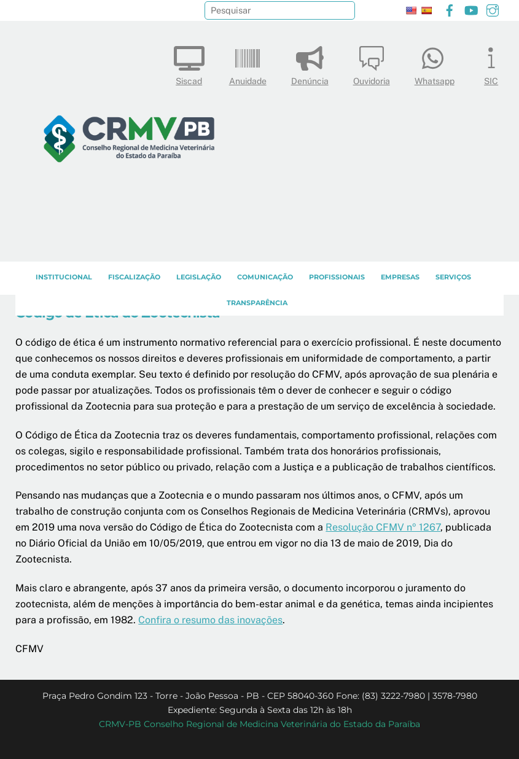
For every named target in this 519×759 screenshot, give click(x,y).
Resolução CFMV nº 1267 (383, 527)
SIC (491, 63)
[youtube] (471, 9)
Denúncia (310, 63)
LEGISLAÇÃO (198, 277)
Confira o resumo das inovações (210, 620)
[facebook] (450, 9)
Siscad (189, 63)
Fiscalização (134, 277)
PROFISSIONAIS (337, 277)
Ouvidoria (371, 63)
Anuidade (248, 63)
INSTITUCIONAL (64, 277)
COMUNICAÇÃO (265, 277)
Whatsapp (435, 63)
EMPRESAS (400, 277)
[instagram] (493, 9)
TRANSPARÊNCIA (257, 302)
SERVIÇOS (453, 277)
